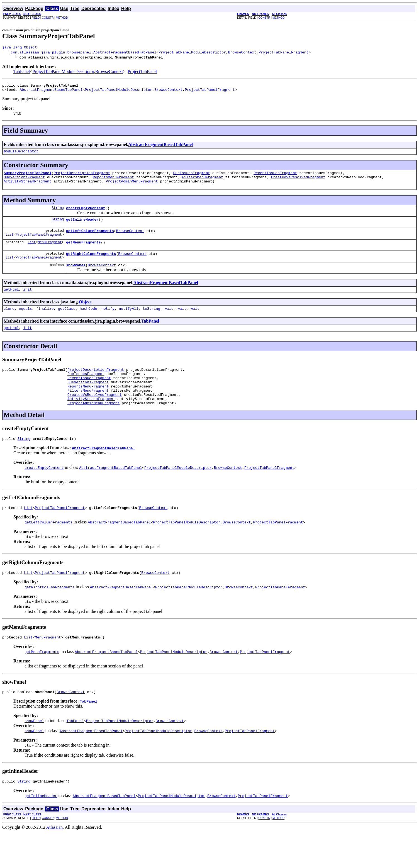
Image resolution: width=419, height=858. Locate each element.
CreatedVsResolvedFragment (298, 181)
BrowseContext (242, 52)
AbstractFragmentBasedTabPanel (51, 91)
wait (168, 320)
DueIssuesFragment (191, 176)
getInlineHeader (82, 226)
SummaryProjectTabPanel (28, 176)
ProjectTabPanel (142, 72)
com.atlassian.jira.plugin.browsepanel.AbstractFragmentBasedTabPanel (84, 52)
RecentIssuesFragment (275, 176)
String (58, 214)
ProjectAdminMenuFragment (132, 186)
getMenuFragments (83, 251)
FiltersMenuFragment (202, 181)
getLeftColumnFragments (90, 239)
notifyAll (128, 320)
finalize (44, 320)
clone (9, 320)
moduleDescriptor (21, 154)
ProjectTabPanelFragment (283, 52)
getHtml (11, 300)
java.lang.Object (19, 47)
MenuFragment (50, 251)
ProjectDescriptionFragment (81, 176)
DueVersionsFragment (24, 181)
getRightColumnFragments (91, 263)
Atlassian (54, 853)
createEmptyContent (85, 214)
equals (25, 320)
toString (151, 320)
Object (85, 313)
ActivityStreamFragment (28, 186)
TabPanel (21, 72)
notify (108, 320)
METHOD (62, 17)
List (10, 243)
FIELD (36, 17)
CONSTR (47, 17)
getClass (66, 320)
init (27, 300)
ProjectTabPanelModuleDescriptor (192, 52)
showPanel (76, 275)
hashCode (88, 320)
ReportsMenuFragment (113, 181)
